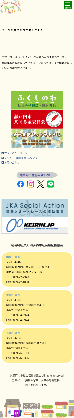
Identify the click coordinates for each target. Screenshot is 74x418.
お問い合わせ (11, 163)
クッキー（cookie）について (20, 158)
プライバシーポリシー (16, 153)
